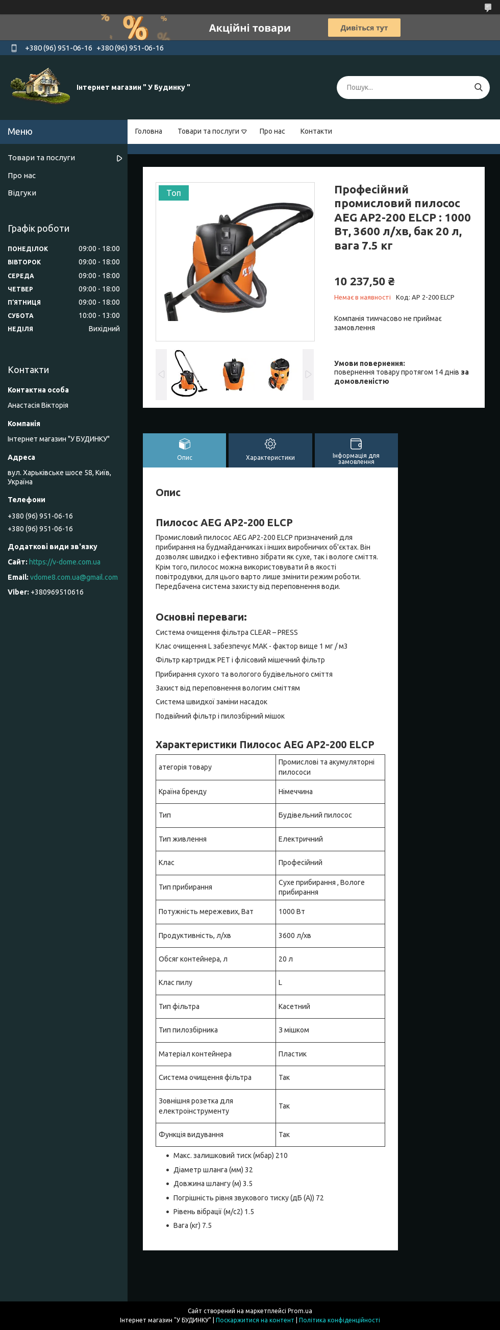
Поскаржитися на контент (255, 1320)
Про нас (272, 131)
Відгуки (22, 192)
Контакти (316, 131)
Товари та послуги (208, 131)
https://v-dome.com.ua (65, 562)
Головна (148, 131)
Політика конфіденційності (339, 1320)
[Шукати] (478, 87)
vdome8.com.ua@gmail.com (74, 577)
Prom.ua (300, 1311)
